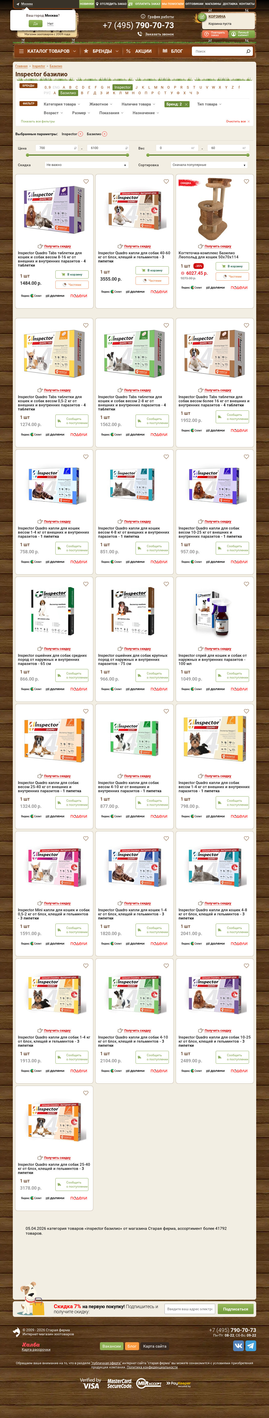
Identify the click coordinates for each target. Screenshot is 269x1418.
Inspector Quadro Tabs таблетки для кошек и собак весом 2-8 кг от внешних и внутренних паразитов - (132, 425)
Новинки (87, 4)
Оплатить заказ (147, 4)
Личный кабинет (243, 34)
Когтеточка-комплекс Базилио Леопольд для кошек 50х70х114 (209, 255)
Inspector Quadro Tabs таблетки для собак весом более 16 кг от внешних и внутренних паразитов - (214, 423)
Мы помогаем (173, 4)
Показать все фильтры (38, 121)
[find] (248, 51)
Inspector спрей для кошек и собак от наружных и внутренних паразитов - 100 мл (213, 681)
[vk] (238, 1367)
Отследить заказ (113, 4)
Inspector (69, 134)
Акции (143, 51)
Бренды (102, 51)
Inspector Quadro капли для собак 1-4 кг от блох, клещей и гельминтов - (54, 1063)
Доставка (230, 4)
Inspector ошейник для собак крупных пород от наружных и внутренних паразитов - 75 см (133, 681)
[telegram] (250, 1367)
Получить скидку (57, 246)
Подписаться (235, 1331)
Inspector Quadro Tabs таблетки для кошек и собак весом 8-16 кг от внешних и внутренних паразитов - (52, 259)
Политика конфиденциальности (152, 1389)
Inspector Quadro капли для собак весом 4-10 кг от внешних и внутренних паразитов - (129, 809)
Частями (74, 285)
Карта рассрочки (36, 1371)
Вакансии (111, 1368)
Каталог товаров (48, 51)
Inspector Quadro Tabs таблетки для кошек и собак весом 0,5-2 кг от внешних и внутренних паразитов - (52, 425)
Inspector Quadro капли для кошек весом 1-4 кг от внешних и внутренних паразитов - (53, 554)
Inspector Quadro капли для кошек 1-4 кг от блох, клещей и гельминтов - (132, 936)
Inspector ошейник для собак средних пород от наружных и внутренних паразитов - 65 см (52, 681)
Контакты (247, 4)
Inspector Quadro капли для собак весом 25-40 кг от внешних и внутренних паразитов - (49, 809)
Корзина (217, 16)
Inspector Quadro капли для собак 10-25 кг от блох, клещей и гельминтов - (215, 1063)
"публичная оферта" (106, 1385)
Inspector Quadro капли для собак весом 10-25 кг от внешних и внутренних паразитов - (210, 554)
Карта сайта (155, 1368)
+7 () (138, 25)
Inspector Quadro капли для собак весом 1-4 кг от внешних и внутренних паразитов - (214, 809)
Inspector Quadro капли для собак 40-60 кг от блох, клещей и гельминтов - (134, 257)
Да (35, 24)
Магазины (213, 4)
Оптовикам (194, 4)
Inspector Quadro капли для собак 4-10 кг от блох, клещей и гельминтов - (133, 1063)
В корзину (74, 274)
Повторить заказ (218, 34)
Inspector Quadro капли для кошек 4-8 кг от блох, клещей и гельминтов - (213, 936)
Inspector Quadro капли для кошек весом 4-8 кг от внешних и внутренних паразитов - (133, 554)
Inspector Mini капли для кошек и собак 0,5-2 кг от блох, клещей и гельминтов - (54, 936)
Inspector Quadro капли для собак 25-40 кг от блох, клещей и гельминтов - (54, 1190)
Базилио (94, 134)
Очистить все (236, 121)
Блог (177, 51)
